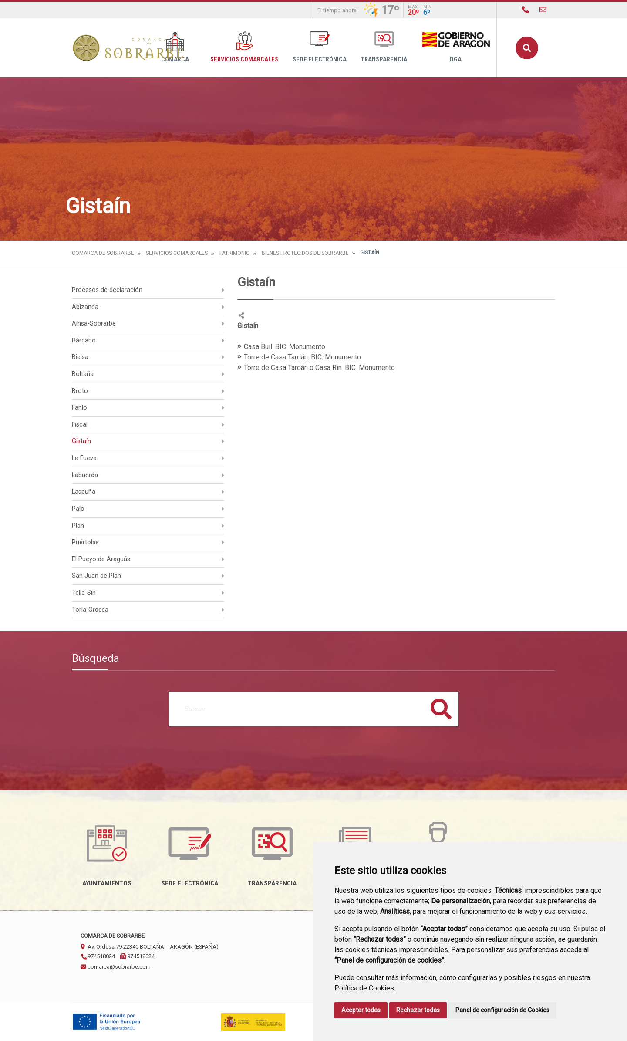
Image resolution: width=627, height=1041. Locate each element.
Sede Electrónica (320, 47)
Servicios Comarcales (244, 47)
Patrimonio (234, 253)
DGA (455, 47)
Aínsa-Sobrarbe (94, 323)
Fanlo (79, 407)
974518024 (98, 956)
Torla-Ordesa (90, 610)
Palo (78, 508)
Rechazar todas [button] (418, 1010)
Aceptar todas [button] (361, 1010)
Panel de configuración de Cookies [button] (502, 1010)
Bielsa (80, 357)
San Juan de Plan (96, 576)
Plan (78, 525)
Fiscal (80, 424)
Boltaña (83, 374)
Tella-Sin (84, 593)
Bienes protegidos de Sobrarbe (305, 253)
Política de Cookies (364, 988)
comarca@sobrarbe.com (116, 966)
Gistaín (81, 441)
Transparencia (384, 47)
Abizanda (85, 307)
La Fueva (84, 458)
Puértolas (85, 542)
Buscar (527, 48)
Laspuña (83, 491)
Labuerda (85, 475)
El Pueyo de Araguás (101, 559)
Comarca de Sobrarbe (103, 253)
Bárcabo (84, 340)
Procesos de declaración (107, 290)
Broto (80, 391)
